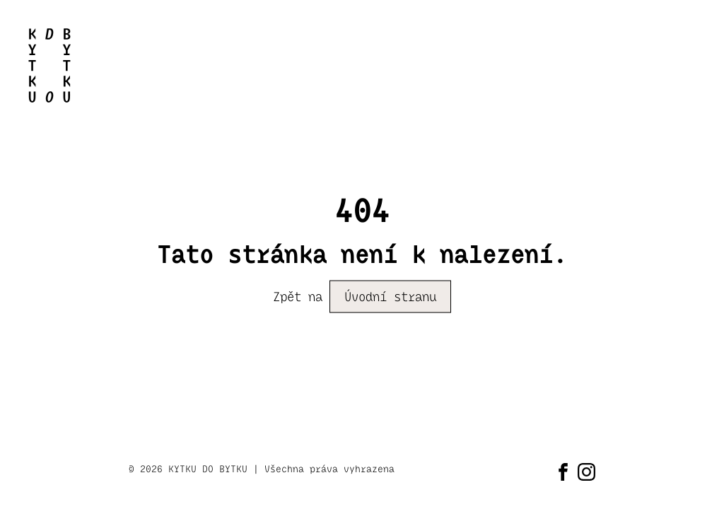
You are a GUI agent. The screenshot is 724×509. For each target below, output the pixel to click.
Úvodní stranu (390, 297)
